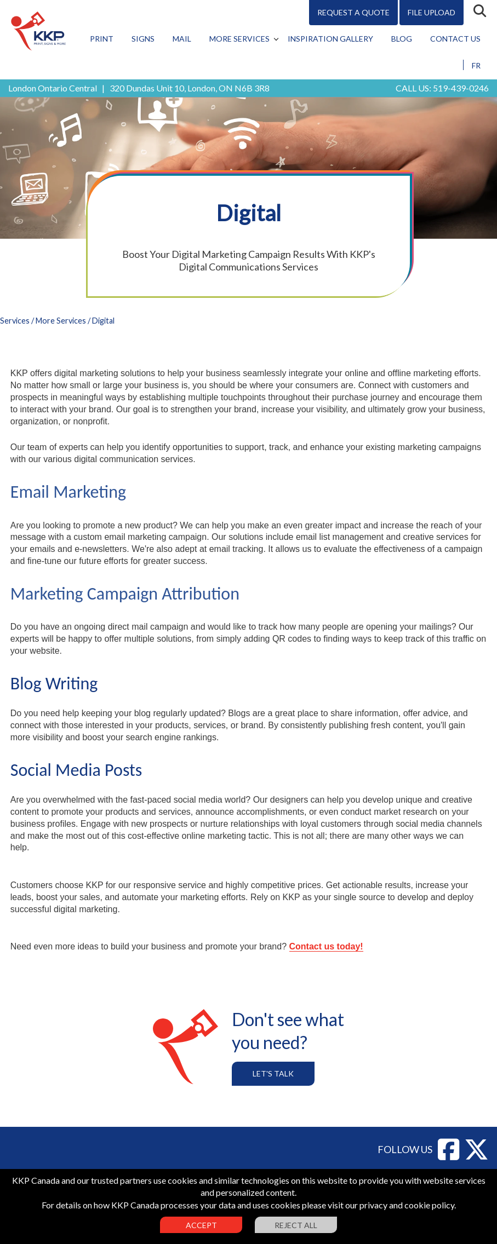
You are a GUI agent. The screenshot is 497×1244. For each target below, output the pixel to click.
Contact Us (455, 38)
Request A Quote (353, 12)
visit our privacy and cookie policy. (392, 1205)
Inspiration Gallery (330, 38)
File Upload (431, 12)
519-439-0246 (461, 88)
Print (101, 38)
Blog (401, 38)
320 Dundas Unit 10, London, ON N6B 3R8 (190, 88)
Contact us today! (326, 946)
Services (15, 320)
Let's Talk (273, 1073)
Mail (182, 38)
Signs (143, 38)
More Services (239, 38)
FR (476, 65)
